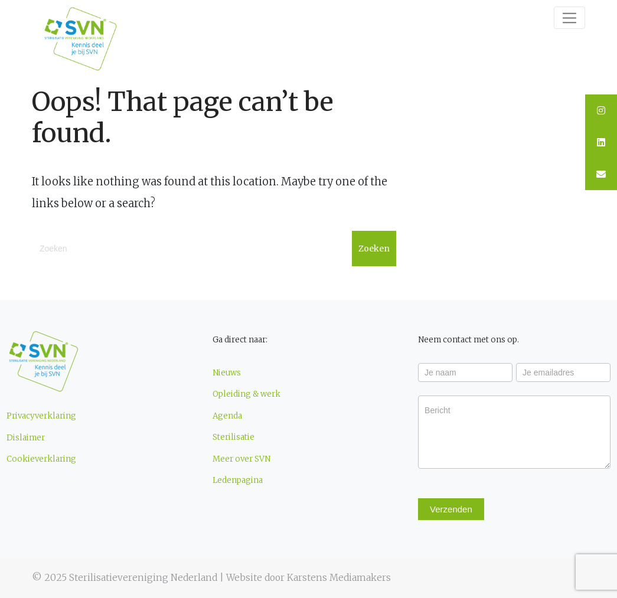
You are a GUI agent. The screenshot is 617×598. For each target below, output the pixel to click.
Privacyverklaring (41, 416)
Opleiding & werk (246, 394)
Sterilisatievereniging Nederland (143, 577)
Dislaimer (25, 438)
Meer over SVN (241, 459)
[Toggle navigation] (569, 17)
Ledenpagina (238, 480)
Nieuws (227, 373)
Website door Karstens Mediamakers (308, 577)
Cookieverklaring (41, 459)
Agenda (227, 416)
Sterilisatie (233, 437)
